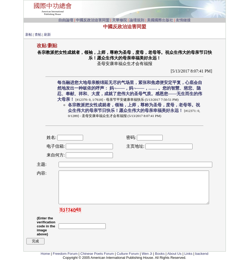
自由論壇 (65, 20)
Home (45, 260)
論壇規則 (136, 20)
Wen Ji (147, 260)
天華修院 (119, 20)
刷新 (47, 35)
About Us (174, 260)
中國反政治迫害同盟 (92, 20)
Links (188, 260)
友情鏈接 (183, 20)
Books (160, 260)
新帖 (28, 35)
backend (201, 260)
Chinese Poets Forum (97, 260)
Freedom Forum (65, 260)
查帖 (38, 35)
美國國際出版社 (160, 20)
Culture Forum (128, 260)
